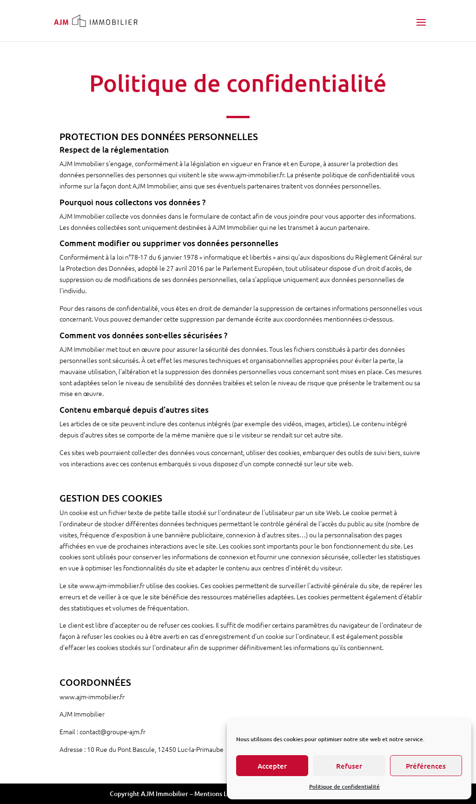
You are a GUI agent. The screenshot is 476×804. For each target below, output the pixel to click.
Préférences (426, 765)
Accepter (272, 765)
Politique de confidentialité (344, 787)
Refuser (349, 765)
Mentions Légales (220, 793)
